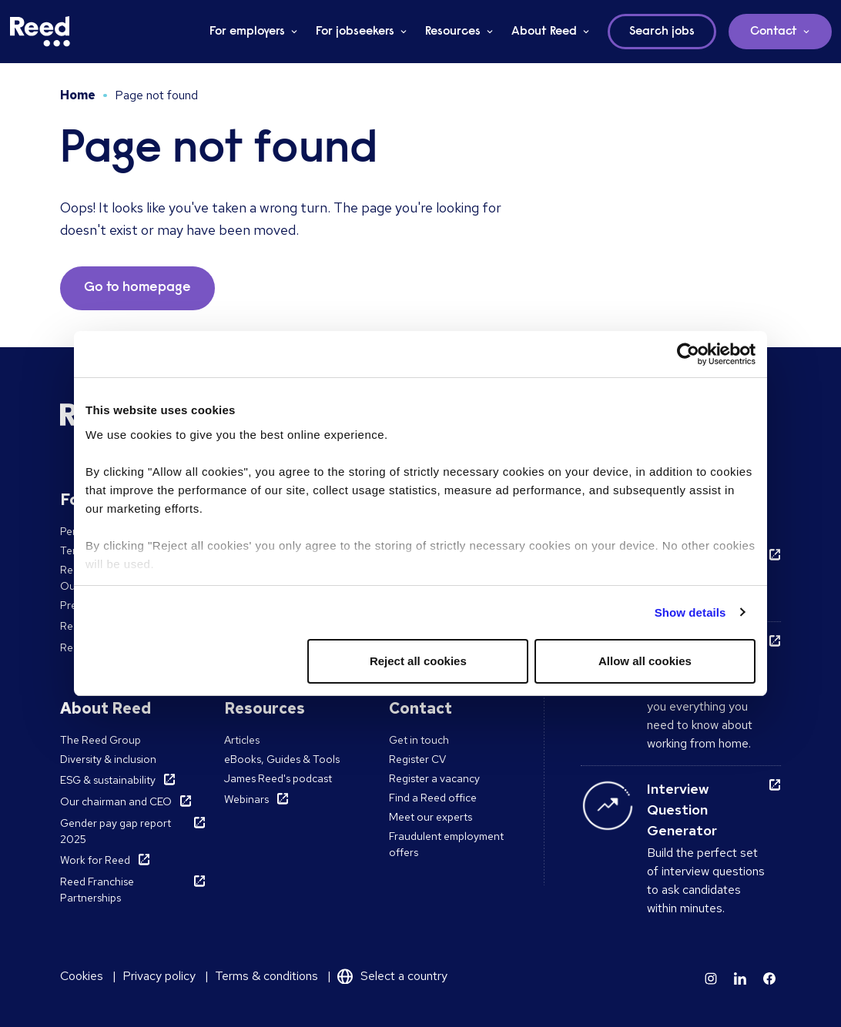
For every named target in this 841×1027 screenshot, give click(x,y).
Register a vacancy (434, 778)
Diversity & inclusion (108, 759)
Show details (690, 612)
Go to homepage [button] (137, 288)
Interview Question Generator (682, 809)
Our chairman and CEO (116, 801)
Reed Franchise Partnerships (97, 890)
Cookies (81, 976)
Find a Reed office (433, 798)
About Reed (544, 31)
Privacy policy (159, 976)
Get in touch (419, 740)
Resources (453, 31)
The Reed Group (100, 740)
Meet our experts (430, 817)
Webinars (246, 799)
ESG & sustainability (108, 780)
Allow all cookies (645, 660)
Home (77, 95)
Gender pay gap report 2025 (115, 831)
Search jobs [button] (662, 31)
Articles (242, 740)
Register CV (417, 759)
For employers (247, 31)
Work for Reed (95, 860)
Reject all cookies (418, 660)
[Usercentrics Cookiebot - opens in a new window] (688, 354)
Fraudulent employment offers (446, 844)
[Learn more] (710, 978)
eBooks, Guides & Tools (282, 759)
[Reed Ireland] (40, 31)
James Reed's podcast (278, 778)
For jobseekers (355, 31)
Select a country (403, 976)
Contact (773, 31)
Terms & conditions (266, 976)
